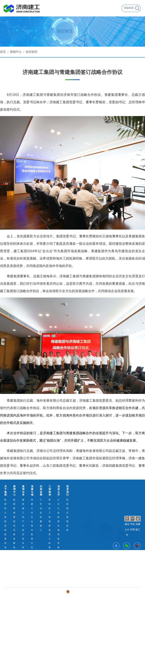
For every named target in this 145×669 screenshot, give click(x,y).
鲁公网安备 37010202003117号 (82, 592)
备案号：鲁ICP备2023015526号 (51, 592)
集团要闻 (31, 51)
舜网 (111, 592)
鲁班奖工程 (50, 508)
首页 (3, 51)
